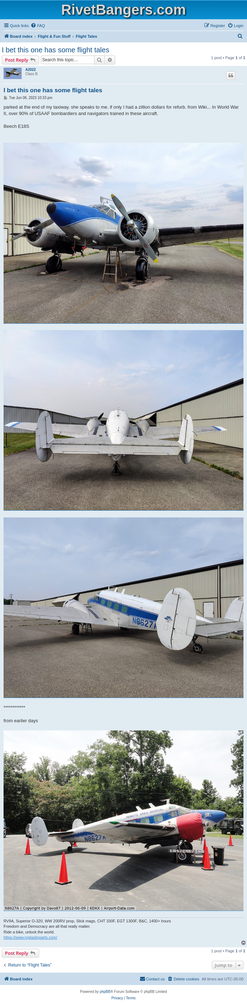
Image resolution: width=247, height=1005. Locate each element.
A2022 (30, 70)
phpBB (105, 992)
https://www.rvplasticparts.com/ (30, 937)
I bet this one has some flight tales (55, 50)
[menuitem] (38, 25)
